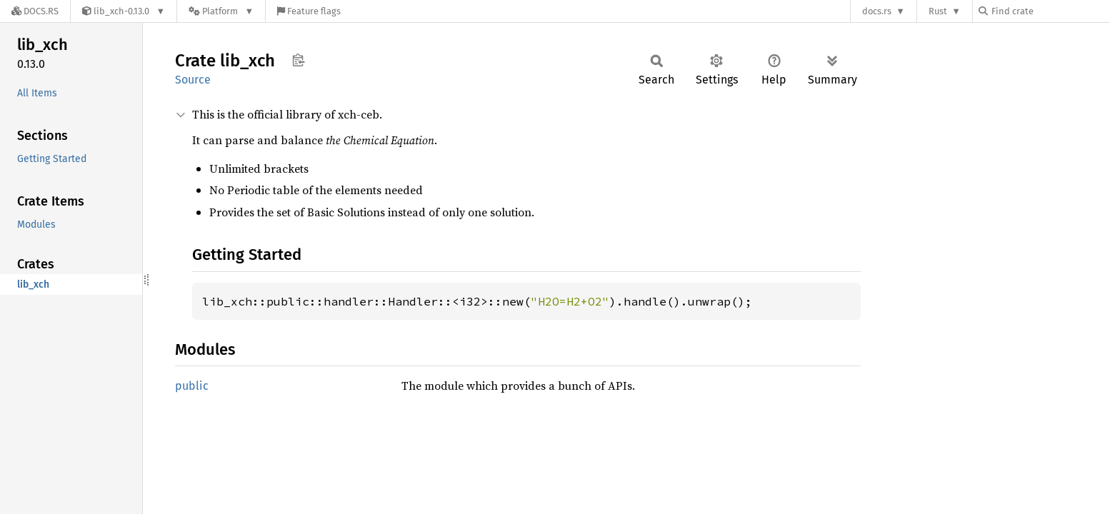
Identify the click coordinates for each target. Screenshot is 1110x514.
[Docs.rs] (35, 11)
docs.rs (876, 11)
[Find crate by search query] (1050, 11)
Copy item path (298, 60)
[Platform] (221, 11)
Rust (938, 11)
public (192, 386)
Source (193, 79)
